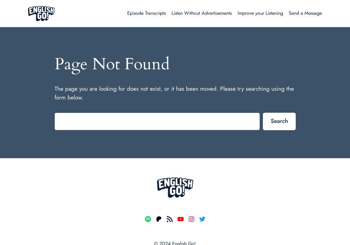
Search (279, 121)
